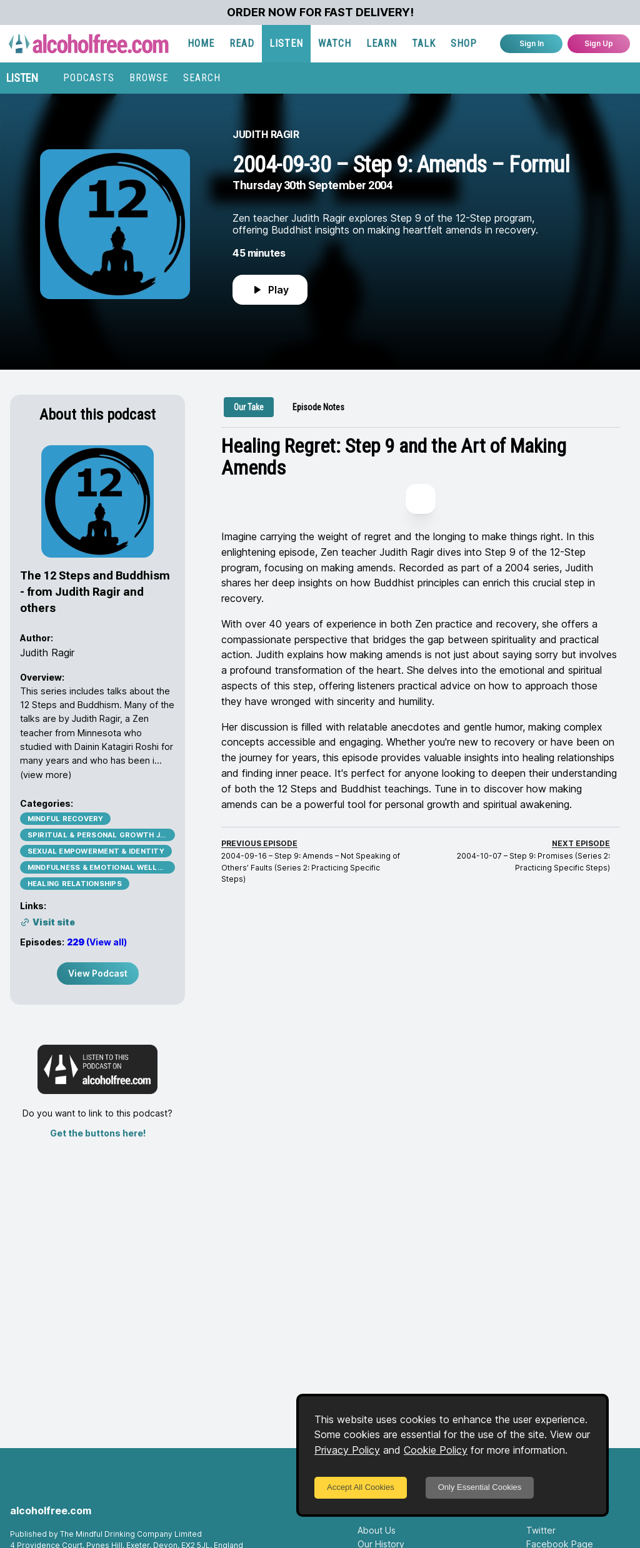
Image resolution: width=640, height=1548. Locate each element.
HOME (201, 43)
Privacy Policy (347, 1450)
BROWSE (148, 78)
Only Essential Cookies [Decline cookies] (480, 1487)
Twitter (541, 1530)
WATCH (334, 43)
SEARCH (202, 78)
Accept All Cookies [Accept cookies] (360, 1487)
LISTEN (286, 43)
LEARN (381, 43)
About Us (377, 1530)
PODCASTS (88, 78)
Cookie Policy (436, 1450)
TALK (424, 43)
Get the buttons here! (98, 1133)
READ (241, 43)
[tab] (249, 407)
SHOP (464, 43)
